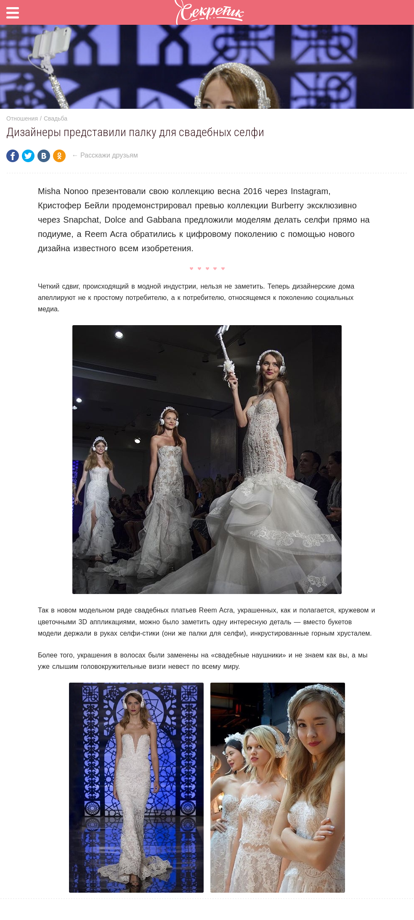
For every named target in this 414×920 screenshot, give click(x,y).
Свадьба (55, 118)
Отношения (22, 118)
